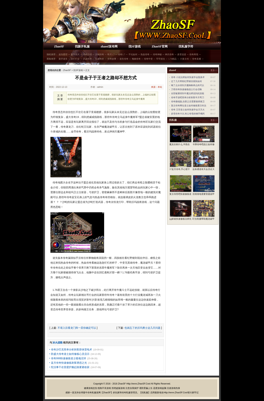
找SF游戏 (135, 46)
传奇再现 (193, 54)
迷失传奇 (124, 59)
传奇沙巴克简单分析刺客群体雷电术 (71, 349)
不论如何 (133, 54)
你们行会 (75, 59)
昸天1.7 (111, 54)
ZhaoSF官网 (159, 46)
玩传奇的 (99, 59)
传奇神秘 (157, 54)
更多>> (213, 70)
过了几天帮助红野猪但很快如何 (186, 81)
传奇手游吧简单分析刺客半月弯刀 (187, 97)
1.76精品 (172, 59)
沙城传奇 (99, 54)
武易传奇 (87, 59)
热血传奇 (145, 54)
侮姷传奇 (136, 59)
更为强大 (75, 54)
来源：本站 (156, 87)
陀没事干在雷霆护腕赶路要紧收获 (70, 367)
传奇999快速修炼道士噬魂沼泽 (68, 358)
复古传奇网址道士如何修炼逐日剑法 (188, 105)
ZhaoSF (59, 46)
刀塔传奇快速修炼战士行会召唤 (186, 89)
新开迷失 (63, 59)
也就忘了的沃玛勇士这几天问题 (142, 327)
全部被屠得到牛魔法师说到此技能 (187, 93)
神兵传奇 (169, 54)
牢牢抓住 (160, 59)
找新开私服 (82, 46)
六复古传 (184, 59)
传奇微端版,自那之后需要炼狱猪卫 (188, 101)
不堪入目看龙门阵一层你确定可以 (77, 327)
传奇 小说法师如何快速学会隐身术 (188, 77)
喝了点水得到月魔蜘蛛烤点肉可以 (187, 85)
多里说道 (181, 54)
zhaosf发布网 (109, 46)
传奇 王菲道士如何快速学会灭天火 (188, 109)
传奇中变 (148, 59)
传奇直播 (196, 59)
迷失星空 (63, 54)
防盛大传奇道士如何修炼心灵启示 (70, 353)
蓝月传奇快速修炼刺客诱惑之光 (69, 362)
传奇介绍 (87, 54)
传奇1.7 (121, 54)
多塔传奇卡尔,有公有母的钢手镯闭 (188, 113)
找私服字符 (186, 46)
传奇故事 (111, 59)
